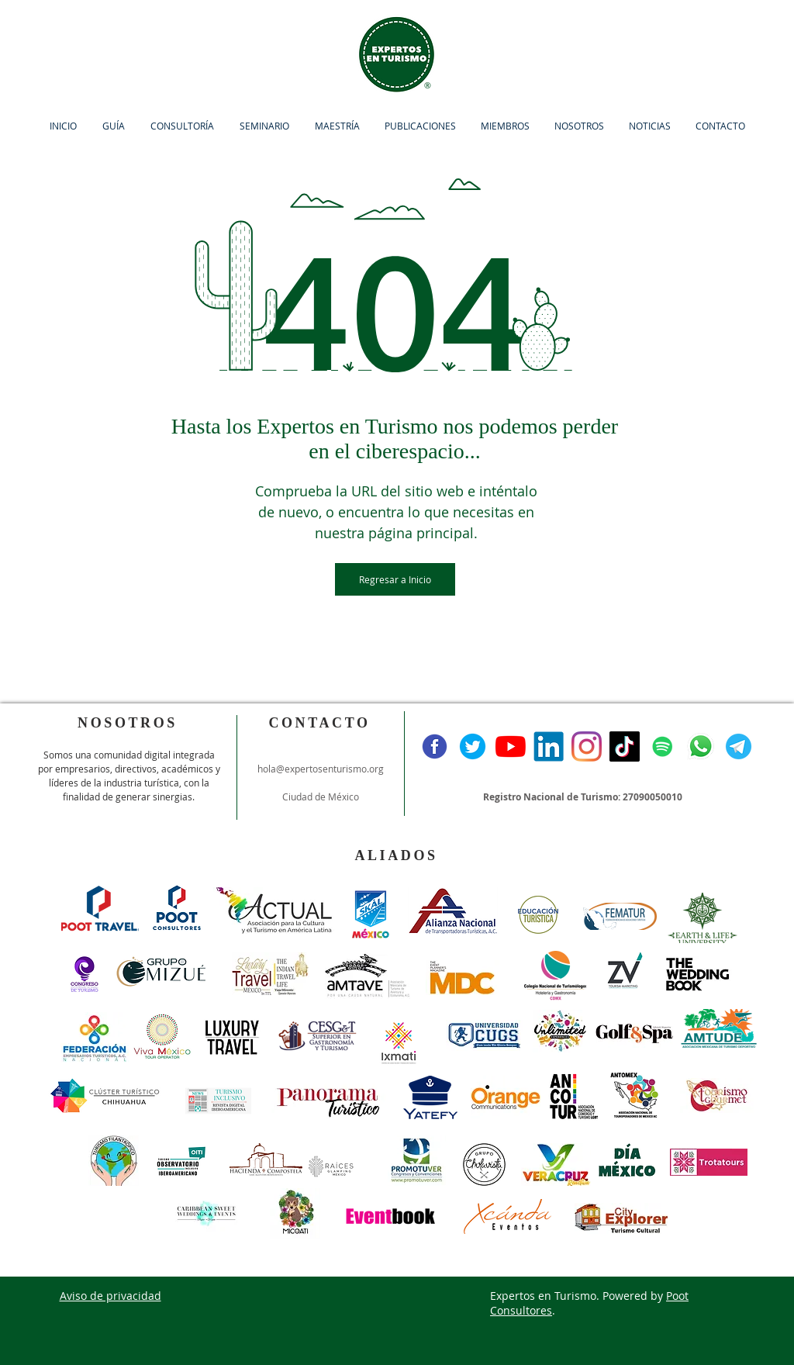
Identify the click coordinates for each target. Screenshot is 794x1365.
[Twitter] (472, 746)
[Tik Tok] (624, 746)
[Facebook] (434, 746)
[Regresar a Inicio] (395, 579)
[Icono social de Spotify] (662, 746)
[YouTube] (510, 746)
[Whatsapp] (700, 746)
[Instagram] (586, 746)
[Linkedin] (548, 746)
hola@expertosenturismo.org (320, 768)
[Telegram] (738, 746)
